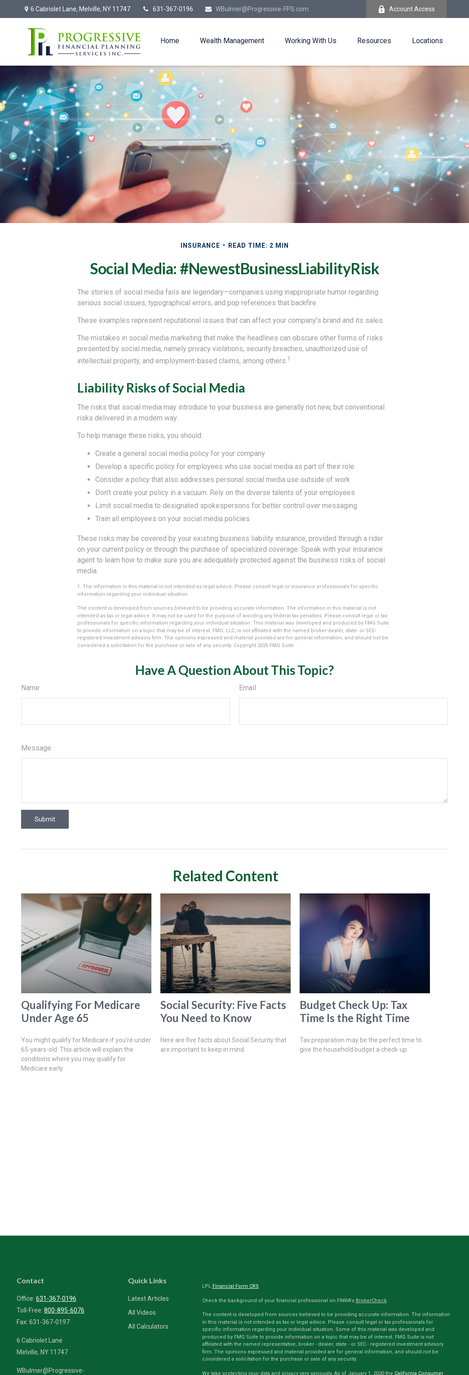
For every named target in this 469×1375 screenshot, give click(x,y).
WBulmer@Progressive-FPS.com (256, 9)
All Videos (142, 1312)
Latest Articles (148, 1298)
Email (247, 687)
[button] (170, 40)
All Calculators (148, 1326)
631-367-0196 (167, 9)
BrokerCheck (371, 1301)
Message (36, 748)
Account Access (406, 9)
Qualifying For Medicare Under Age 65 (80, 1011)
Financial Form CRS (235, 1286)
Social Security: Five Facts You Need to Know (223, 1011)
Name (30, 687)
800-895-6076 (64, 1310)
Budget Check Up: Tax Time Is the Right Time (355, 1011)
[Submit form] (45, 819)
